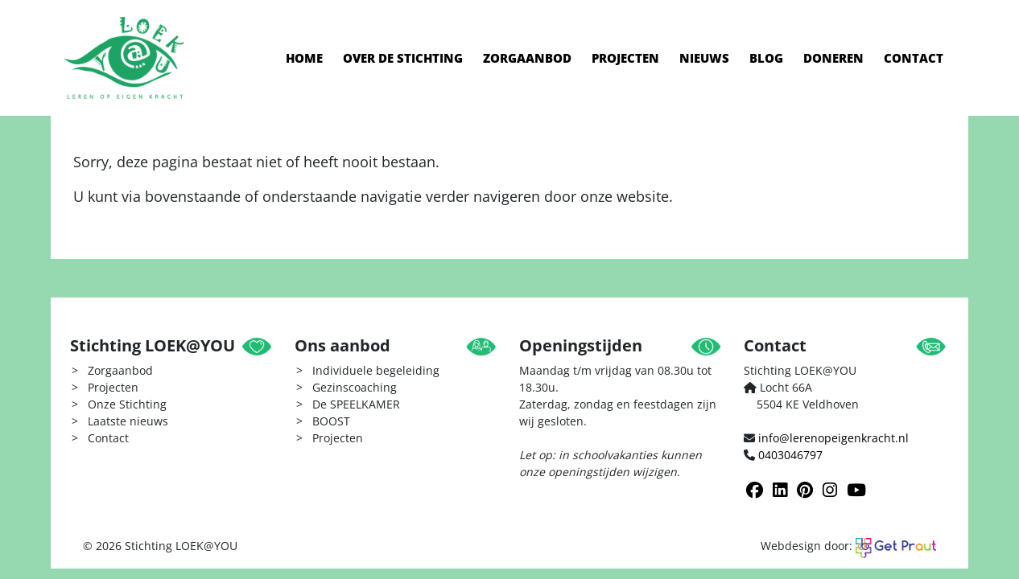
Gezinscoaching (354, 387)
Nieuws (704, 58)
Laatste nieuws (128, 421)
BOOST (331, 421)
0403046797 (790, 454)
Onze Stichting (127, 404)
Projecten (625, 58)
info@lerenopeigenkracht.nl (833, 438)
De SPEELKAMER (356, 404)
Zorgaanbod (527, 58)
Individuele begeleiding (375, 370)
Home (304, 58)
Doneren (833, 58)
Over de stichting (403, 58)
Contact (913, 58)
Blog (766, 58)
